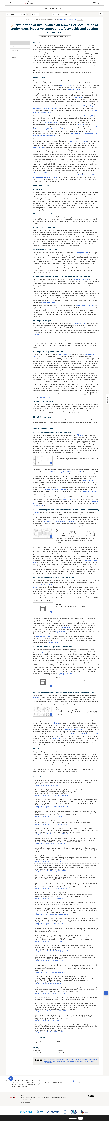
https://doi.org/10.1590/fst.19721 (67, 19)
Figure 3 (36, 697)
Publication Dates (16, 53)
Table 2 (45, 651)
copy (80, 19)
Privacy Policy (73, 1118)
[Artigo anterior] (22, 14)
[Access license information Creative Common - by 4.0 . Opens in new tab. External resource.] (38, 1059)
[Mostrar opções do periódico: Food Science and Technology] (64, 8)
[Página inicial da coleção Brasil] (12, 1098)
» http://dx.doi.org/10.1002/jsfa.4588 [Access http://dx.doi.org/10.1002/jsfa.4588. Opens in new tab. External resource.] (47, 1020)
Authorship (42, 36)
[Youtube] (29, 1102)
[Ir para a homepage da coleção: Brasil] (46, 2)
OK (80, 1117)
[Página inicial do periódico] (7, 14)
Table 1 (36, 586)
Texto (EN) (56, 14)
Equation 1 (37, 334)
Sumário (13, 14)
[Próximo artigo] (35, 14)
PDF (66, 14)
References (14, 49)
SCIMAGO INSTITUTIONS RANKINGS (59, 36)
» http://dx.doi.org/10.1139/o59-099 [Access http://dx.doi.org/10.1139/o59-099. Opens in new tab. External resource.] (46, 785)
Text (12, 46)
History (13, 57)
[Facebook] (27, 1102)
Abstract (14, 42)
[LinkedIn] (25, 1102)
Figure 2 (36, 512)
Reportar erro (107, 399)
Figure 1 (80, 434)
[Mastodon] (23, 1102)
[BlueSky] (21, 1102)
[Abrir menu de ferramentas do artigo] (10, 1029)
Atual (28, 14)
